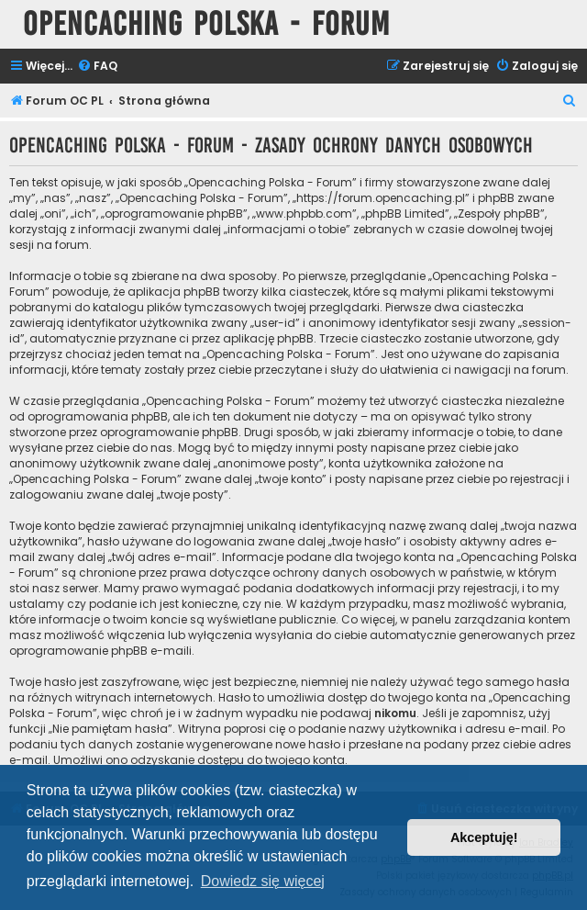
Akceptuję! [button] (484, 837)
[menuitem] (97, 66)
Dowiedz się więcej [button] (263, 881)
